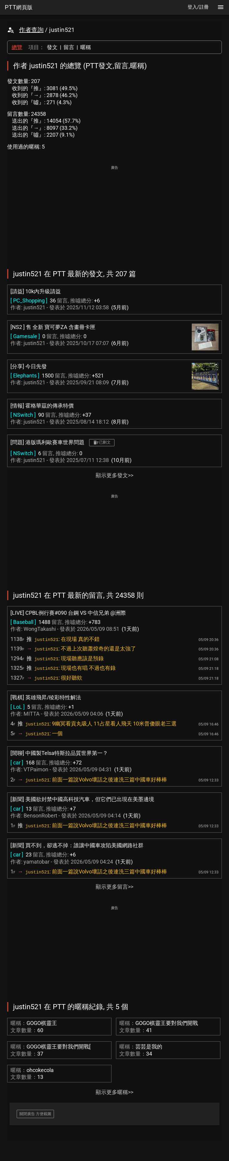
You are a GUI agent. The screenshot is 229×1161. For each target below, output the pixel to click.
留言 (69, 47)
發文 (52, 47)
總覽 (17, 47)
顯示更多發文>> (114, 475)
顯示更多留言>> (114, 887)
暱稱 (85, 47)
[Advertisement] (114, 213)
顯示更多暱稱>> (114, 1092)
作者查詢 (31, 29)
